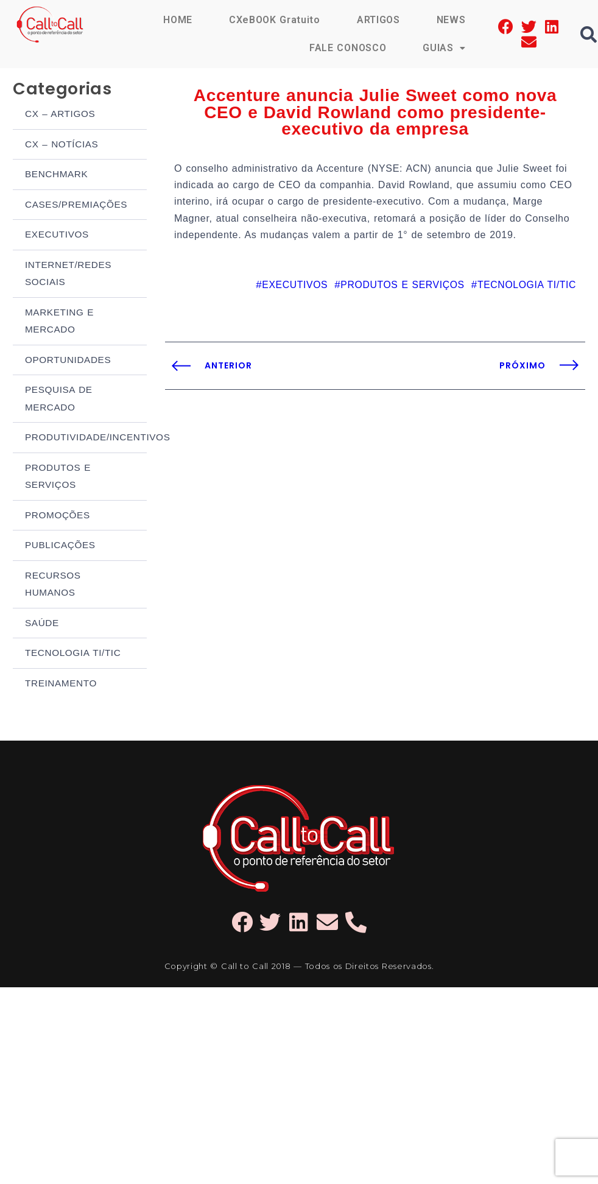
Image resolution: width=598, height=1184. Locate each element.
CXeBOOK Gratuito (274, 20)
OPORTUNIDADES (67, 345)
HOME (177, 20)
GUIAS (444, 48)
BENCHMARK (56, 168)
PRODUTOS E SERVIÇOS (57, 456)
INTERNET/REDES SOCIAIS (67, 263)
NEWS (451, 20)
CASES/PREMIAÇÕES (75, 197)
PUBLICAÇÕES (59, 521)
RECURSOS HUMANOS (52, 559)
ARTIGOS (378, 20)
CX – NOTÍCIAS (61, 139)
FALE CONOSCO (347, 48)
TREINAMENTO (60, 654)
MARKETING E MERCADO (59, 308)
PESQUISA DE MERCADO (58, 381)
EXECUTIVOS (56, 225)
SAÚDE (41, 596)
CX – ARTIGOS (59, 110)
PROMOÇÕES (57, 493)
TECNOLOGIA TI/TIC (72, 624)
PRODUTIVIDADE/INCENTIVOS (86, 419)
